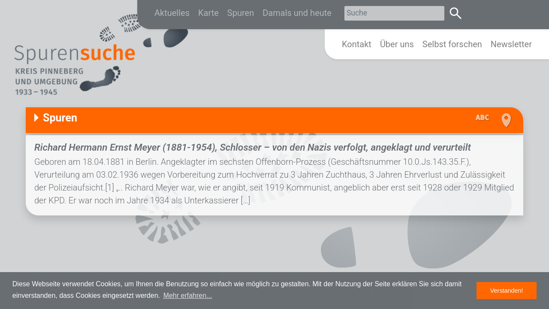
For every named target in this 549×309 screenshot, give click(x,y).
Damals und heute (297, 13)
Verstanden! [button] (506, 290)
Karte (208, 13)
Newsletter (511, 44)
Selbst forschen (452, 44)
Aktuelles (172, 13)
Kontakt (356, 44)
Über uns (397, 44)
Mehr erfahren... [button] (187, 295)
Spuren (240, 13)
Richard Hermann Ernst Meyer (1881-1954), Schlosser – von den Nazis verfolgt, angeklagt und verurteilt (252, 147)
